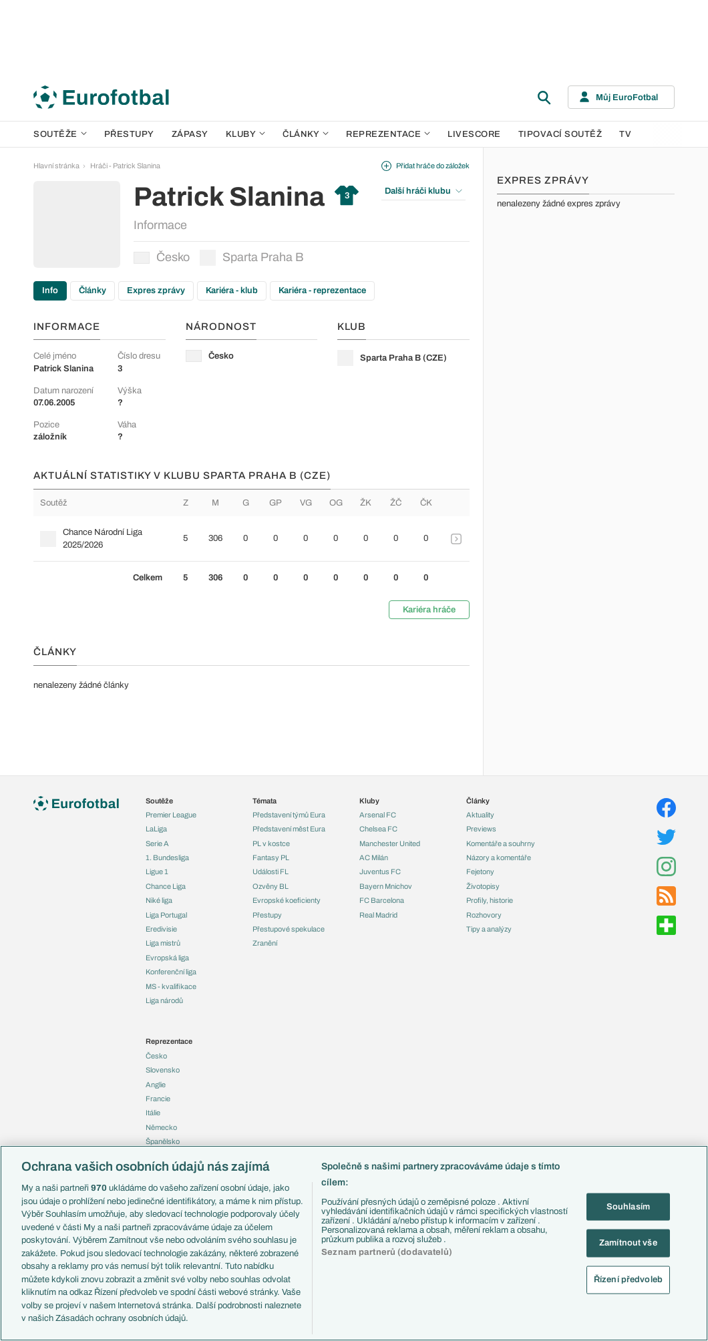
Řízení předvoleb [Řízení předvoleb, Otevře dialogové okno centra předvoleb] (628, 1279)
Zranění (264, 943)
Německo (161, 1127)
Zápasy (190, 134)
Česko (162, 257)
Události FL (270, 872)
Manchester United (389, 843)
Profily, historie (489, 900)
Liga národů (164, 1000)
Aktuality (480, 815)
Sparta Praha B (252, 258)
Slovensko (163, 1070)
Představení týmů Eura (288, 815)
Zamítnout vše (628, 1243)
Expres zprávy (156, 290)
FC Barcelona (381, 900)
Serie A (157, 843)
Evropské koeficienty (286, 900)
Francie (158, 1099)
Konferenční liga (171, 972)
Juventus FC (380, 872)
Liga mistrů (163, 943)
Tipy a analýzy (489, 929)
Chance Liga (166, 886)
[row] (251, 538)
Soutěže (60, 134)
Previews (481, 829)
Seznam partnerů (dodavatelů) (386, 1252)
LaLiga (156, 829)
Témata (264, 801)
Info (50, 290)
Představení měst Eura (288, 829)
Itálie (153, 1113)
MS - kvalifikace (171, 986)
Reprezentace (388, 134)
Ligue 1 (157, 872)
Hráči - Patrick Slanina (125, 166)
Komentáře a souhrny (500, 843)
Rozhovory (484, 915)
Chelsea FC (378, 829)
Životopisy (483, 886)
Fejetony (480, 872)
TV (625, 134)
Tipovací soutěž (560, 134)
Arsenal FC (377, 815)
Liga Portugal (166, 915)
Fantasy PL (270, 857)
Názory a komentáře (498, 857)
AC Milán (373, 857)
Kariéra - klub (232, 290)
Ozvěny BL (270, 886)
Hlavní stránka (56, 166)
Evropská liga (167, 958)
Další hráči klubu (423, 191)
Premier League (171, 815)
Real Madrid (378, 915)
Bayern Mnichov (385, 886)
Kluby (246, 134)
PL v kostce (271, 843)
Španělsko (163, 1141)
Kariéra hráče (429, 609)
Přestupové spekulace (288, 929)
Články (92, 290)
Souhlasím (628, 1206)
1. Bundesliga (167, 857)
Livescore (474, 134)
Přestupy (129, 134)
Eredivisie (161, 929)
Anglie (156, 1085)
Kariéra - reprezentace (322, 290)
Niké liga (159, 900)
